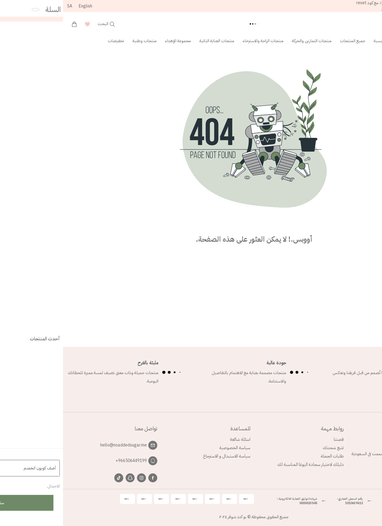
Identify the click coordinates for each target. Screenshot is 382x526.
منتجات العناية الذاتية (153, 41)
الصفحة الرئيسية (324, 41)
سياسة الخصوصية (171, 447)
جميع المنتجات (289, 41)
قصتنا (276, 439)
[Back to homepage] (191, 24)
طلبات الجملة (269, 456)
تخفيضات (53, 41)
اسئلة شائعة (177, 439)
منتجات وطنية (82, 41)
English (22, 6)
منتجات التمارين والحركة (249, 41)
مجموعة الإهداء (115, 41)
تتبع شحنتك (270, 447)
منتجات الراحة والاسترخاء (200, 41)
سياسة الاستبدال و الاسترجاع (163, 456)
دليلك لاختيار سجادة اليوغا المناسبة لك (247, 464)
